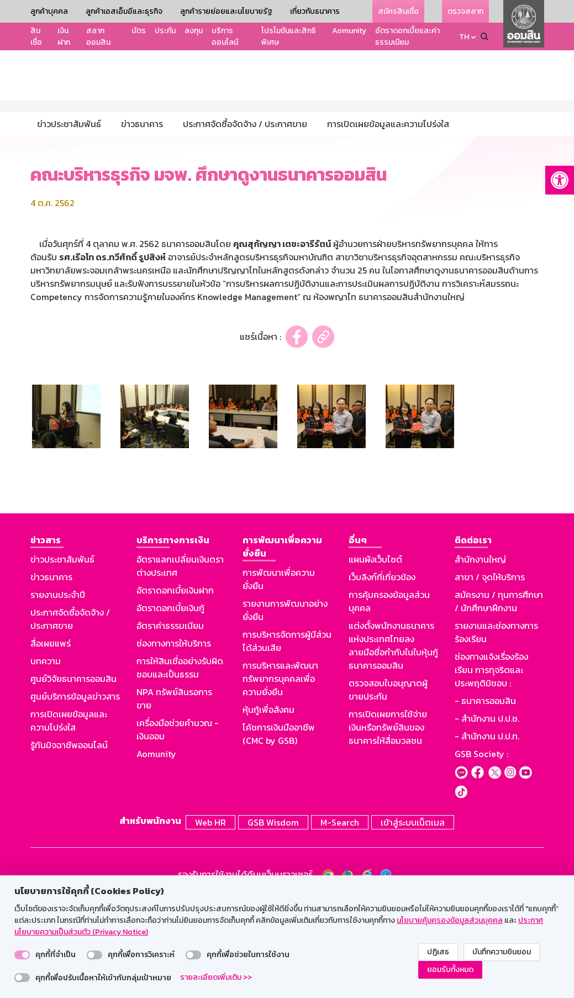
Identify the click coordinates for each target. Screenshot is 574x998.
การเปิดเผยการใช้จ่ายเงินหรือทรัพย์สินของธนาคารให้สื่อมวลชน (388, 827)
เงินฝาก (63, 36)
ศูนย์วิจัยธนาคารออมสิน (73, 778)
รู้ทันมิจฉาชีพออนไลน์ (69, 844)
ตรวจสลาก (465, 11)
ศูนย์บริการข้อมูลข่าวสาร (75, 795)
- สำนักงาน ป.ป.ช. (487, 817)
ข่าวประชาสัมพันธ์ (62, 658)
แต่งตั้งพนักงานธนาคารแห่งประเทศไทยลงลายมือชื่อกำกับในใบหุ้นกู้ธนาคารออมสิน (393, 744)
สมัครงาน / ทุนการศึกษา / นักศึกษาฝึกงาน (499, 700)
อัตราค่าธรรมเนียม (170, 725)
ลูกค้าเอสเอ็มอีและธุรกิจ (124, 11)
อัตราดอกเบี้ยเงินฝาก (175, 689)
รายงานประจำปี (57, 694)
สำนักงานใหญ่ (480, 658)
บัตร (138, 30)
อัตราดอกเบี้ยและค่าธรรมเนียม (407, 36)
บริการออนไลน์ (225, 36)
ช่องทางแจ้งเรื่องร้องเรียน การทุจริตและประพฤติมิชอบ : (491, 769)
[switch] (22, 954)
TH (464, 37)
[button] (559, 180)
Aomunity (349, 30)
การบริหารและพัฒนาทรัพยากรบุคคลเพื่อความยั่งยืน (280, 778)
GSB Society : (481, 853)
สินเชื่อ (36, 36)
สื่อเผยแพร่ (50, 742)
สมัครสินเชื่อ (398, 11)
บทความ (45, 760)
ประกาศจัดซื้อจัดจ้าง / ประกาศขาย (70, 718)
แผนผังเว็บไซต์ (375, 658)
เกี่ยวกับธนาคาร (315, 11)
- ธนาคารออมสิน (485, 800)
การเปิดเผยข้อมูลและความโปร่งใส (68, 820)
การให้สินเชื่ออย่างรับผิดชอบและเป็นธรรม (179, 767)
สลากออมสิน (98, 36)
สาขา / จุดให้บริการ (490, 676)
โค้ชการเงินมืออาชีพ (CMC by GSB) (279, 833)
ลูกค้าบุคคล (49, 11)
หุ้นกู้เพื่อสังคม (268, 809)
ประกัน (165, 30)
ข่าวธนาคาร (51, 676)
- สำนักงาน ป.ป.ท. (487, 835)
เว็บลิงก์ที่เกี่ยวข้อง (382, 676)
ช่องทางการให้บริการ (173, 742)
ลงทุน (194, 30)
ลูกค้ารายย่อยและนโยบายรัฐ (226, 11)
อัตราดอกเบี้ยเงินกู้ (170, 707)
